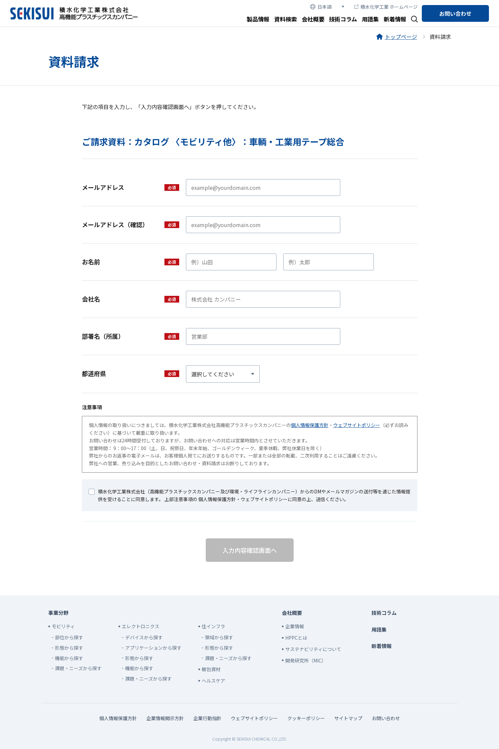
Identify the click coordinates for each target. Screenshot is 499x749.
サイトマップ (348, 718)
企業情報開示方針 (165, 718)
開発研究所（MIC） (305, 660)
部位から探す (69, 637)
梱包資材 (211, 669)
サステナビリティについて (313, 649)
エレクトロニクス (140, 626)
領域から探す (219, 637)
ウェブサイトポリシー (356, 425)
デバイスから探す (144, 637)
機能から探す (69, 658)
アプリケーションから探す (153, 647)
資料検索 (285, 19)
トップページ (401, 37)
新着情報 (395, 19)
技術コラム (343, 19)
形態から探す (69, 647)
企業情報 (294, 626)
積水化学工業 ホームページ (386, 6)
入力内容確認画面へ (249, 550)
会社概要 (313, 19)
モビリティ (63, 626)
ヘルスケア (213, 680)
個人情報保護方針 (310, 425)
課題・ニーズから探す (78, 668)
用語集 (370, 19)
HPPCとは (296, 637)
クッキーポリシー (306, 718)
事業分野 (58, 612)
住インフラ (213, 626)
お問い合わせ (455, 13)
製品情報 (258, 19)
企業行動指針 (207, 718)
